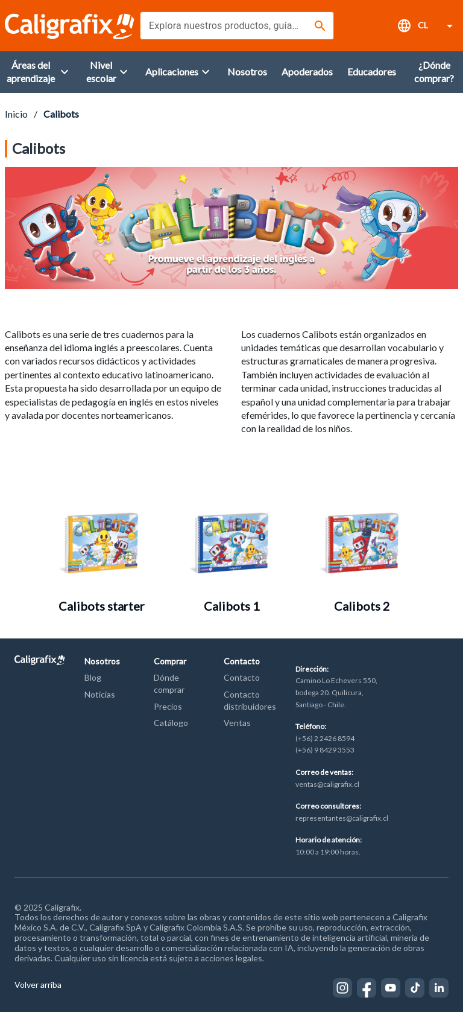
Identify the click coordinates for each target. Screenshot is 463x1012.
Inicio (16, 113)
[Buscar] (320, 26)
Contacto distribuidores (250, 700)
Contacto (242, 661)
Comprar (170, 661)
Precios (168, 706)
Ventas (237, 723)
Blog (92, 677)
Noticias (99, 694)
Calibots (61, 113)
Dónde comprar (169, 683)
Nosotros (102, 661)
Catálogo (171, 723)
